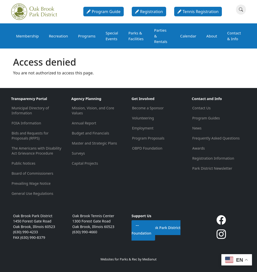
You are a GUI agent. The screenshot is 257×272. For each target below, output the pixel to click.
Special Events (112, 35)
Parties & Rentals (160, 36)
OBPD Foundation (147, 148)
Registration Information (213, 158)
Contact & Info (234, 35)
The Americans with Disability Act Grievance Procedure (36, 151)
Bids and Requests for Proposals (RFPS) (30, 136)
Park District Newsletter (212, 168)
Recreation (58, 35)
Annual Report (84, 123)
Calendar (188, 35)
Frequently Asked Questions (216, 138)
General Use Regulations (32, 193)
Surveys (78, 153)
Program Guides (206, 118)
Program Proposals (148, 138)
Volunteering (143, 118)
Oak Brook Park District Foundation (156, 230)
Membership (27, 35)
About (211, 35)
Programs (87, 35)
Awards (198, 148)
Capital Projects (85, 163)
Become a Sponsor (148, 108)
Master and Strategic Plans (94, 143)
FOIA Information (26, 123)
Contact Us (201, 108)
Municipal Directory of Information (30, 110)
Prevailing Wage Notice (31, 183)
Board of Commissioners (32, 173)
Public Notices (23, 163)
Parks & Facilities (136, 35)
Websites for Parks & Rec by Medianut (128, 259)
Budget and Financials (90, 133)
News (197, 128)
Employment (142, 128)
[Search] (241, 10)
